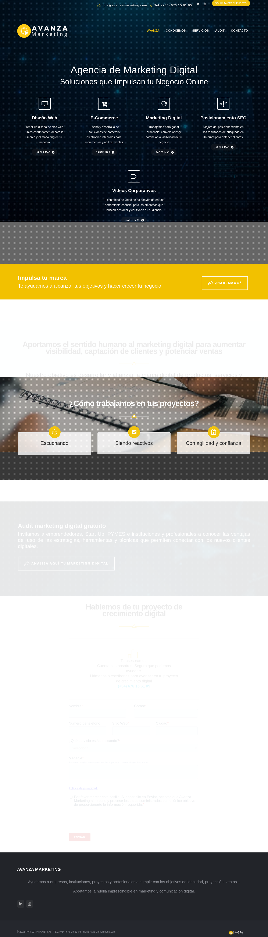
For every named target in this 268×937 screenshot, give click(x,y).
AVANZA (153, 30)
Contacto (239, 30)
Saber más (43, 152)
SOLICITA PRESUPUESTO (230, 5)
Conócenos (176, 30)
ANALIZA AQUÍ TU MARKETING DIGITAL (66, 559)
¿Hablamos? (225, 280)
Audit (220, 30)
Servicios (200, 30)
